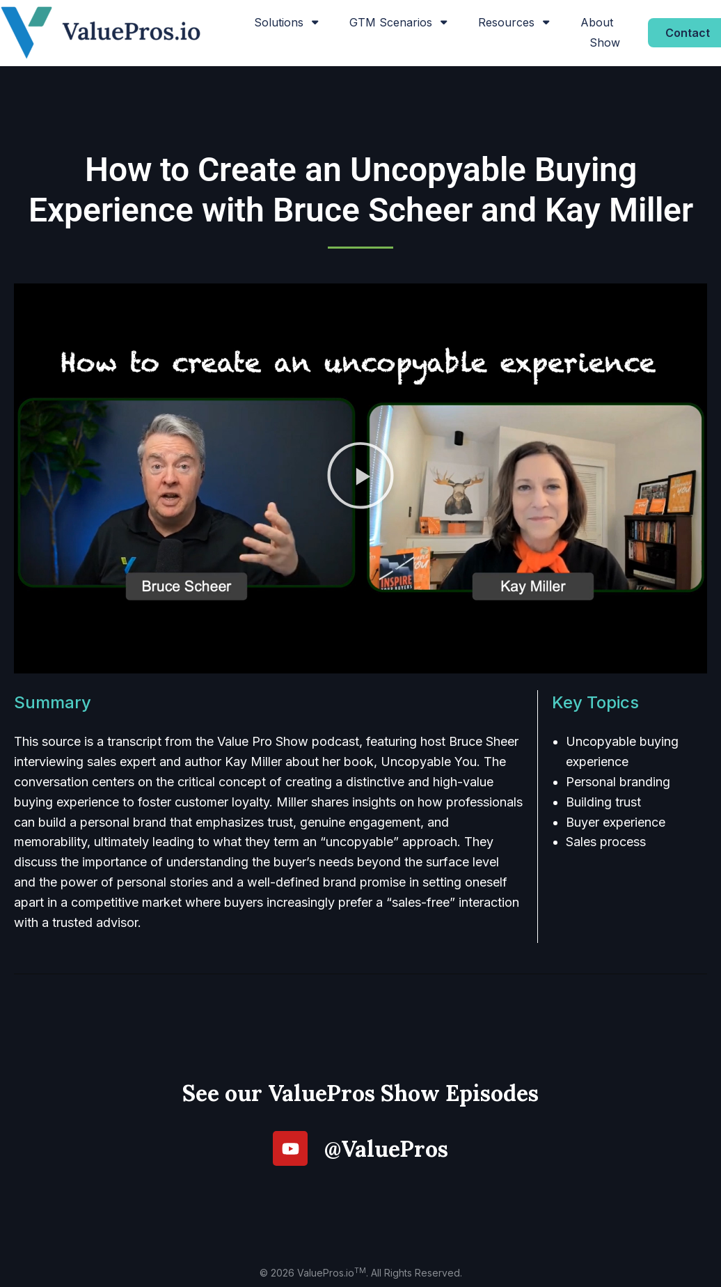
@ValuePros (386, 1148)
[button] (360, 479)
